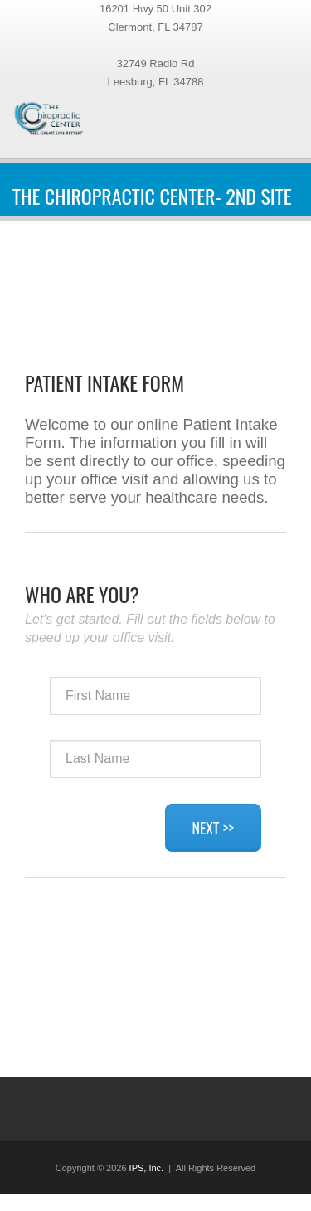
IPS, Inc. (146, 1168)
